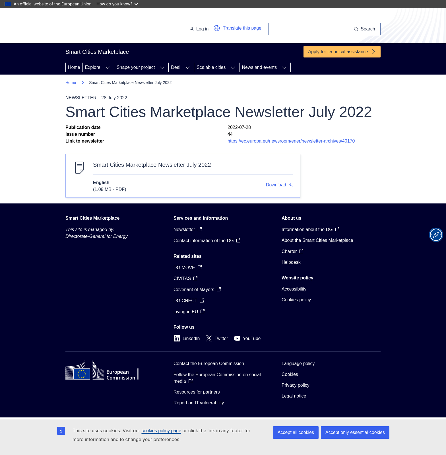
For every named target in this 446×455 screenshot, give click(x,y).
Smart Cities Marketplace (92, 218)
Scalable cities (211, 67)
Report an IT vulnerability (199, 402)
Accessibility (294, 289)
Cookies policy (296, 299)
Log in (199, 28)
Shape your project (136, 67)
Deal (175, 67)
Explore (92, 67)
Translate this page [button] (242, 28)
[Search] (310, 29)
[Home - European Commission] (104, 26)
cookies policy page (161, 430)
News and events (259, 67)
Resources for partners (197, 392)
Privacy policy (295, 385)
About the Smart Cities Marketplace (317, 240)
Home (74, 67)
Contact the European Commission (209, 363)
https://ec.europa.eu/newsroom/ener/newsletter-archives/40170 (291, 141)
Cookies (290, 374)
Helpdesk (291, 262)
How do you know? (117, 3)
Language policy (298, 363)
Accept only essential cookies (355, 432)
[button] (216, 28)
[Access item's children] (108, 67)
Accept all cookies (296, 432)
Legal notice (294, 396)
